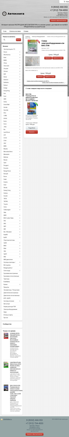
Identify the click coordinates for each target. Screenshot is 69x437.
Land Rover (7, 132)
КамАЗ (6, 234)
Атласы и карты (8, 315)
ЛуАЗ (5, 243)
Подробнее (31, 128)
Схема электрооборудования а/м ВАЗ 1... (53, 82)
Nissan (5, 160)
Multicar (6, 157)
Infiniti (5, 118)
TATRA (6, 201)
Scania (5, 182)
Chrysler (6, 68)
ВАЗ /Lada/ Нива (8, 218)
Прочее (6, 317)
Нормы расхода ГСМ (10, 306)
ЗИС (5, 229)
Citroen (6, 71)
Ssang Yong (7, 190)
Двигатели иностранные (11, 292)
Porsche (6, 168)
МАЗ (5, 245)
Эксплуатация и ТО (9, 49)
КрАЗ (5, 237)
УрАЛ (5, 254)
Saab (5, 179)
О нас (4, 31)
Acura (5, 52)
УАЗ (5, 251)
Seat (5, 185)
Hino (5, 113)
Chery (5, 63)
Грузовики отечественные (11, 276)
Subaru (6, 193)
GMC (5, 99)
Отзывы (26, 31)
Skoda (5, 187)
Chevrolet (6, 66)
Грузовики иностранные (11, 273)
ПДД (5, 312)
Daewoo (6, 79)
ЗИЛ (5, 226)
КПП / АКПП (7, 298)
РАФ (5, 248)
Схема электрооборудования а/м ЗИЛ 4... (38, 81)
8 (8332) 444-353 (59, 7)
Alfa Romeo (7, 54)
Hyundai (6, 110)
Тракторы (6, 279)
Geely (5, 101)
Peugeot (6, 165)
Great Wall (6, 104)
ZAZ (5, 143)
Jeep (5, 126)
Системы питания (9, 301)
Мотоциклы (7, 265)
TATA (5, 198)
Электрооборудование (10, 309)
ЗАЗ (5, 223)
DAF (5, 74)
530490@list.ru (7, 419)
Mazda (6, 149)
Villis (5, 212)
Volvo (5, 207)
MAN (5, 146)
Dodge (5, 88)
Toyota (6, 204)
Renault (6, 173)
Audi (5, 57)
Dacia (5, 77)
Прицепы (6, 287)
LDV (5, 135)
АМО (5, 215)
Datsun (6, 85)
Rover (5, 176)
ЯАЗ (5, 256)
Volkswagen (7, 209)
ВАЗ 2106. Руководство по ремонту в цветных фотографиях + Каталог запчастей (32, 97)
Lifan (5, 140)
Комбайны (7, 281)
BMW (5, 60)
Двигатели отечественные (11, 295)
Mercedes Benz (8, 151)
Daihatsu (6, 82)
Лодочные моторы (9, 240)
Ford (5, 96)
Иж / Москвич (8, 232)
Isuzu (5, 121)
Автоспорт (7, 304)
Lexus (5, 137)
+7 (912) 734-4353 (59, 10)
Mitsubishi (6, 154)
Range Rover (7, 171)
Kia (4, 129)
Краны (5, 284)
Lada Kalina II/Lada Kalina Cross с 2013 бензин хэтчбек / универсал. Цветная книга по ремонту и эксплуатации (15, 367)
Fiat (5, 93)
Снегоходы (7, 270)
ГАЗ (5, 220)
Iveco (5, 124)
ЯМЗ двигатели (8, 259)
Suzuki (5, 196)
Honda (5, 107)
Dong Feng (7, 90)
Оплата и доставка (15, 31)
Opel (5, 162)
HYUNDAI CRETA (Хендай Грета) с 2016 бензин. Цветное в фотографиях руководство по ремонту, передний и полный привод (15, 340)
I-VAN (5, 115)
